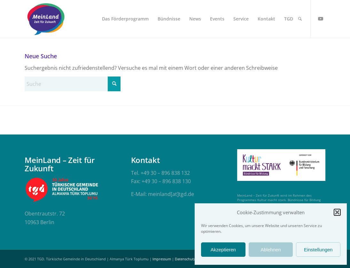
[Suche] (300, 19)
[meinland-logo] (46, 19)
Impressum (161, 258)
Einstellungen (318, 249)
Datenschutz (185, 258)
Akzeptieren (223, 249)
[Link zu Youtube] (320, 18)
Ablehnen (271, 249)
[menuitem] (125, 19)
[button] (337, 212)
